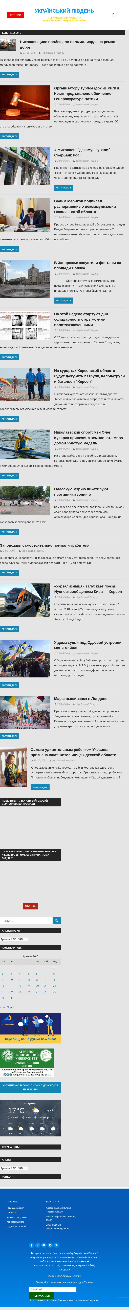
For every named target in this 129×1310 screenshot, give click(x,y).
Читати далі (9, 74)
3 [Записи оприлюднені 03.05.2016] (11, 973)
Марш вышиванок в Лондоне (81, 698)
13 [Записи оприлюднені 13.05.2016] (37, 979)
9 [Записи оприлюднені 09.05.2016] (2, 979)
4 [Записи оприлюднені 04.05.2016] (19, 973)
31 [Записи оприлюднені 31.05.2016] (11, 998)
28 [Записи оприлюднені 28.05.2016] (45, 992)
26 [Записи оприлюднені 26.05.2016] (29, 992)
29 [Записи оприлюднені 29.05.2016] (54, 992)
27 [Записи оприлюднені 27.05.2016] (37, 992)
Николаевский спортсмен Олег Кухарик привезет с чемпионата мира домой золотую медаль (88, 437)
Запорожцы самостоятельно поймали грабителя (45, 545)
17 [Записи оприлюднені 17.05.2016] (11, 985)
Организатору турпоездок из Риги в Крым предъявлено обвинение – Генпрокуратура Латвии (87, 93)
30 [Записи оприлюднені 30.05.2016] (3, 998)
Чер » (10, 1007)
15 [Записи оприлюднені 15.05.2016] (54, 979)
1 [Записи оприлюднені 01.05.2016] (53, 967)
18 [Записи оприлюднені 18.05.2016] (20, 985)
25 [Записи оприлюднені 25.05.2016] (20, 992)
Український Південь (64, 11)
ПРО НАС (30, 906)
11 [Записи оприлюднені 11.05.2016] (19, 979)
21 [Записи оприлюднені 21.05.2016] (45, 985)
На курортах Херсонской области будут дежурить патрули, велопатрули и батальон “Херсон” (89, 376)
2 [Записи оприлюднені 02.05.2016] (2, 973)
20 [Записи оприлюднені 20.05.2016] (37, 985)
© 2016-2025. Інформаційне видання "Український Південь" (64, 1300)
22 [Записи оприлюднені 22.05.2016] (54, 985)
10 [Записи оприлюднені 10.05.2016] (11, 979)
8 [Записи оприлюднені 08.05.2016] (54, 973)
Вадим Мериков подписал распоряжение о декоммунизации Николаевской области (85, 206)
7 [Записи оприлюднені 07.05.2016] (45, 973)
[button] (113, 15)
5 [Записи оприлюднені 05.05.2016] (28, 973)
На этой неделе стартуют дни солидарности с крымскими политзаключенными (81, 319)
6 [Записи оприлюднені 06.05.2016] (36, 973)
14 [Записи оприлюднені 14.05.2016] (45, 979)
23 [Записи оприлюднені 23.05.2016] (3, 992)
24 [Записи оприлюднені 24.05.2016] (11, 992)
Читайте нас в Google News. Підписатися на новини (30, 1087)
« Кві (2, 1007)
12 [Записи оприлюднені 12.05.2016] (29, 979)
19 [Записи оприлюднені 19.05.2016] (29, 985)
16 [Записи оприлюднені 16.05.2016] (3, 985)
